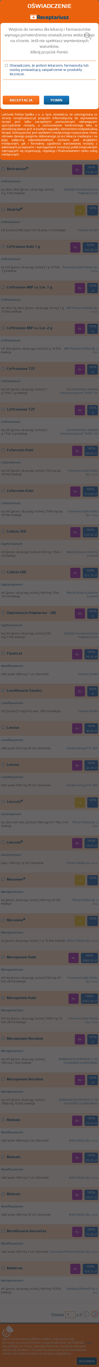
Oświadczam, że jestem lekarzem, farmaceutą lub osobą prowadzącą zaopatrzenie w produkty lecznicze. (49, 69)
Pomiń (56, 100)
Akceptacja (21, 100)
